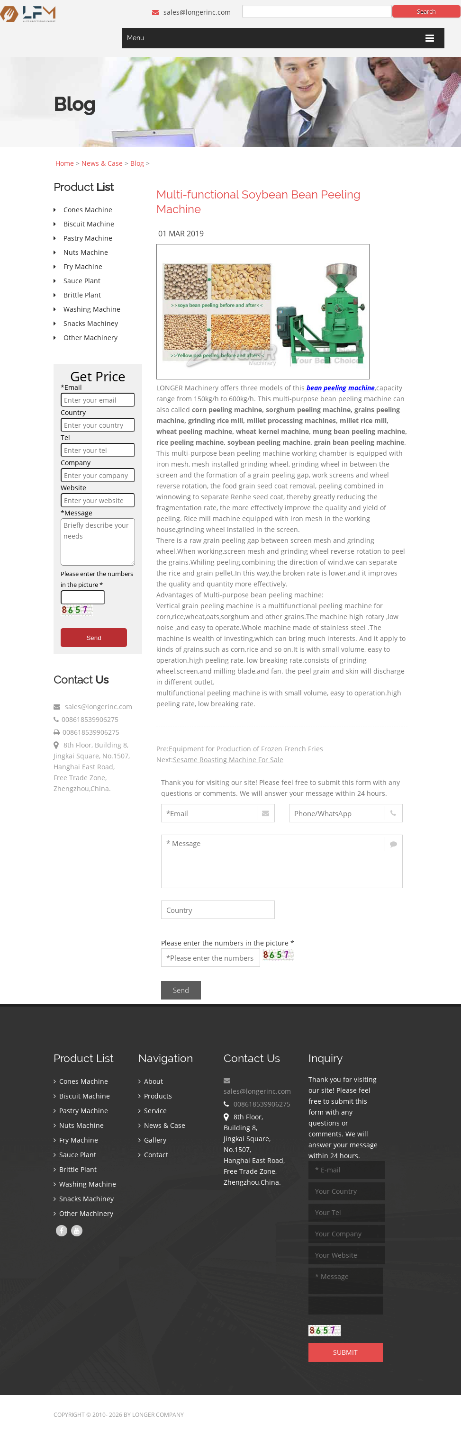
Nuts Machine (79, 1125)
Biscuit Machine (82, 1095)
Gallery (152, 1139)
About (150, 1081)
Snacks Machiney (84, 1198)
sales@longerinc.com (191, 12)
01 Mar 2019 (181, 233)
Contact (153, 1154)
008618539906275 (90, 719)
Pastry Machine (81, 1110)
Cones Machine (81, 1081)
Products (155, 1095)
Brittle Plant (75, 1169)
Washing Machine (85, 1184)
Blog (137, 163)
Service (152, 1110)
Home (64, 163)
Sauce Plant (75, 1154)
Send (93, 637)
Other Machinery (83, 1213)
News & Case (102, 163)
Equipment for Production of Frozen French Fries (246, 748)
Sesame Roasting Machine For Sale (228, 759)
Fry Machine (76, 1139)
